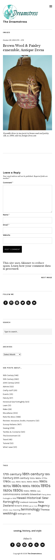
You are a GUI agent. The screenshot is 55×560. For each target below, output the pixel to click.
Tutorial (6, 443)
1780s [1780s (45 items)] (7, 481)
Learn (5, 405)
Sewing (6, 428)
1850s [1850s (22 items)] (36, 482)
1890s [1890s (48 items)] (26, 486)
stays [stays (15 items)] (11, 510)
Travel (5, 439)
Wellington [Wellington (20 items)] (22, 514)
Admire (6, 387)
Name (6, 215)
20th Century (8, 383)
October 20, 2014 (9, 40)
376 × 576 (20, 40)
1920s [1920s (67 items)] (7, 490)
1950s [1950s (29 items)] (33, 490)
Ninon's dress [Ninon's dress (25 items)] (21, 505)
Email (6, 225)
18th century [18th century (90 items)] (33, 474)
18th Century (8, 375)
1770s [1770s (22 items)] (44, 478)
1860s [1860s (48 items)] (43, 481)
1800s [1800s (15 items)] (13, 482)
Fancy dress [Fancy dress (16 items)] (46, 495)
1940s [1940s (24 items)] (26, 491)
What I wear (8, 447)
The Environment (10, 436)
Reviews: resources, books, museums (19, 421)
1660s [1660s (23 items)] (38, 478)
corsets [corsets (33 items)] (25, 494)
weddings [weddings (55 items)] (10, 513)
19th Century (8, 379)
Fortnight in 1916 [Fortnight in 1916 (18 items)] (9, 498)
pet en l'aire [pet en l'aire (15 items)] (33, 506)
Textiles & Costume (11, 432)
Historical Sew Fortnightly (13, 402)
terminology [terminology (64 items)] (30, 509)
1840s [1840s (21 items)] (29, 482)
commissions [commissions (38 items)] (11, 494)
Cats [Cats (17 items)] (39, 491)
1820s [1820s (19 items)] (23, 482)
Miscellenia (7, 413)
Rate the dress (9, 417)
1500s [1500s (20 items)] (32, 478)
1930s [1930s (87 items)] (18, 490)
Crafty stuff (8, 390)
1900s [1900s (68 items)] (35, 486)
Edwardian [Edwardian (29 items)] (35, 494)
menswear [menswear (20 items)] (33, 502)
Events (6, 394)
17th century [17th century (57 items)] (12, 474)
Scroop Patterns (10, 424)
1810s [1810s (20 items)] (18, 482)
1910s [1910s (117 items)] (46, 485)
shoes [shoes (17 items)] (5, 510)
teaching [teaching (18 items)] (16, 510)
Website (6, 235)
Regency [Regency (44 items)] (43, 505)
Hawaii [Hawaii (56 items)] (21, 498)
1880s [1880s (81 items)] (17, 486)
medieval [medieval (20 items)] (24, 502)
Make (5, 409)
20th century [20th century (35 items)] (21, 478)
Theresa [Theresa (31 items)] (45, 509)
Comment (8, 183)
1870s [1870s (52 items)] (7, 486)
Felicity (6, 398)
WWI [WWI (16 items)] (29, 514)
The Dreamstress (15, 21)
